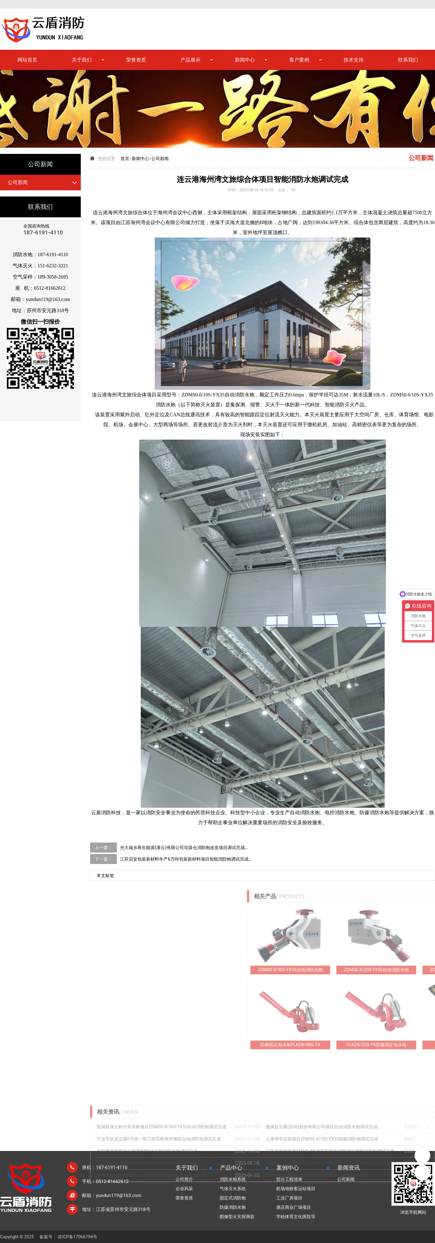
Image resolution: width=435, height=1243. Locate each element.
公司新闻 (18, 182)
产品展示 (190, 60)
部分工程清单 (289, 1179)
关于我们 (82, 60)
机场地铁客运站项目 (295, 1188)
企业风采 (184, 1188)
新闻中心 (245, 60)
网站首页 (27, 60)
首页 (125, 158)
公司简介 (184, 1179)
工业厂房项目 (289, 1197)
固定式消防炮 (233, 1197)
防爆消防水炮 (233, 1207)
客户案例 (299, 60)
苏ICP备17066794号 (77, 1236)
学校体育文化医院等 (295, 1216)
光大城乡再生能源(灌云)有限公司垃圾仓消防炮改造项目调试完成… (184, 847)
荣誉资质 (136, 60)
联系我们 (408, 60)
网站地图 (407, 4)
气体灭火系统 (233, 1188)
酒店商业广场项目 (293, 1207)
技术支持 (354, 60)
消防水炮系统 (233, 1179)
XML (430, 4)
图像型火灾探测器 (237, 1216)
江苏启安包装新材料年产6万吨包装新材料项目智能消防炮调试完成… (185, 859)
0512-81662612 (422, 1121)
